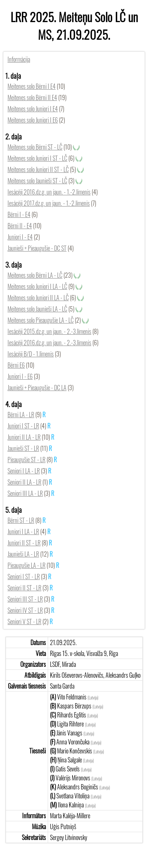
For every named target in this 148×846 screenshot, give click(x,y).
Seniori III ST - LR (25, 598)
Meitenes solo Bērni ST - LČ (35, 146)
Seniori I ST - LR (24, 576)
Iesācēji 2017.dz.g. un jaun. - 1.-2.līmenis (49, 203)
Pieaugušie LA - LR (26, 565)
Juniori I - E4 (20, 236)
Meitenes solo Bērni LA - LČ (35, 275)
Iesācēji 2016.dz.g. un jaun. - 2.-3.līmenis (49, 342)
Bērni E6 (16, 365)
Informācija (19, 59)
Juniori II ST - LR (24, 542)
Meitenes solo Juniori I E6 (33, 119)
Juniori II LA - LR (24, 437)
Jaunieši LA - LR (23, 554)
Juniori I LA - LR (23, 531)
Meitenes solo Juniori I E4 (33, 108)
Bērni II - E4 (20, 225)
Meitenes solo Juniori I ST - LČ (37, 158)
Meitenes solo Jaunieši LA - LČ (37, 308)
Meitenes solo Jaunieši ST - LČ (37, 180)
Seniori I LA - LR (24, 470)
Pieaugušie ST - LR (26, 459)
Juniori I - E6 (20, 376)
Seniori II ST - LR (24, 587)
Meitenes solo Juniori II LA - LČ (38, 297)
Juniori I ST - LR (23, 425)
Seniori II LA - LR (24, 482)
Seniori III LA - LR (25, 493)
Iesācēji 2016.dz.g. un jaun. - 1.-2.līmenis (49, 191)
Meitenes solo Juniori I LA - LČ (37, 286)
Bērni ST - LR (21, 520)
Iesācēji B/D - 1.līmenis (31, 353)
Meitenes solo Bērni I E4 (32, 86)
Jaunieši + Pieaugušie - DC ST (37, 248)
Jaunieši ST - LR (23, 448)
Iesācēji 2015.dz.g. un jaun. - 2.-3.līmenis (49, 331)
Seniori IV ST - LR (25, 610)
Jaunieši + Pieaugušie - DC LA (37, 387)
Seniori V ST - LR (24, 621)
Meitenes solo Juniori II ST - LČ (38, 169)
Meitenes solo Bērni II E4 (32, 97)
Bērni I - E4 (19, 214)
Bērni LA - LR (21, 414)
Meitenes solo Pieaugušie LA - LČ (41, 320)
